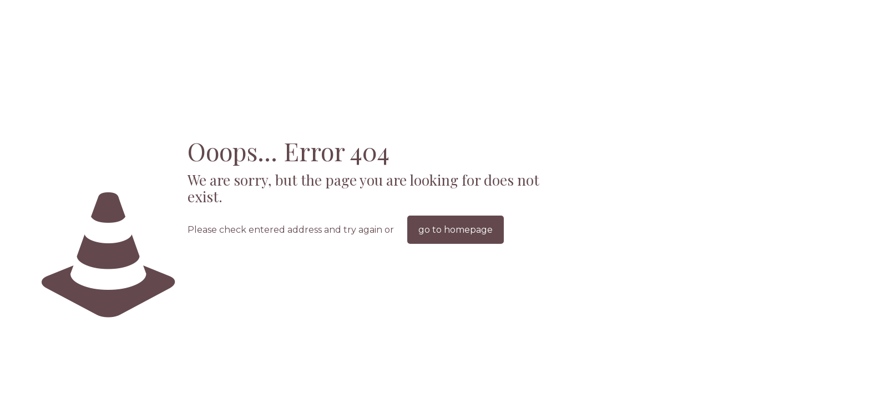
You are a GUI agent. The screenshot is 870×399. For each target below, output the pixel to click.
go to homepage (455, 229)
